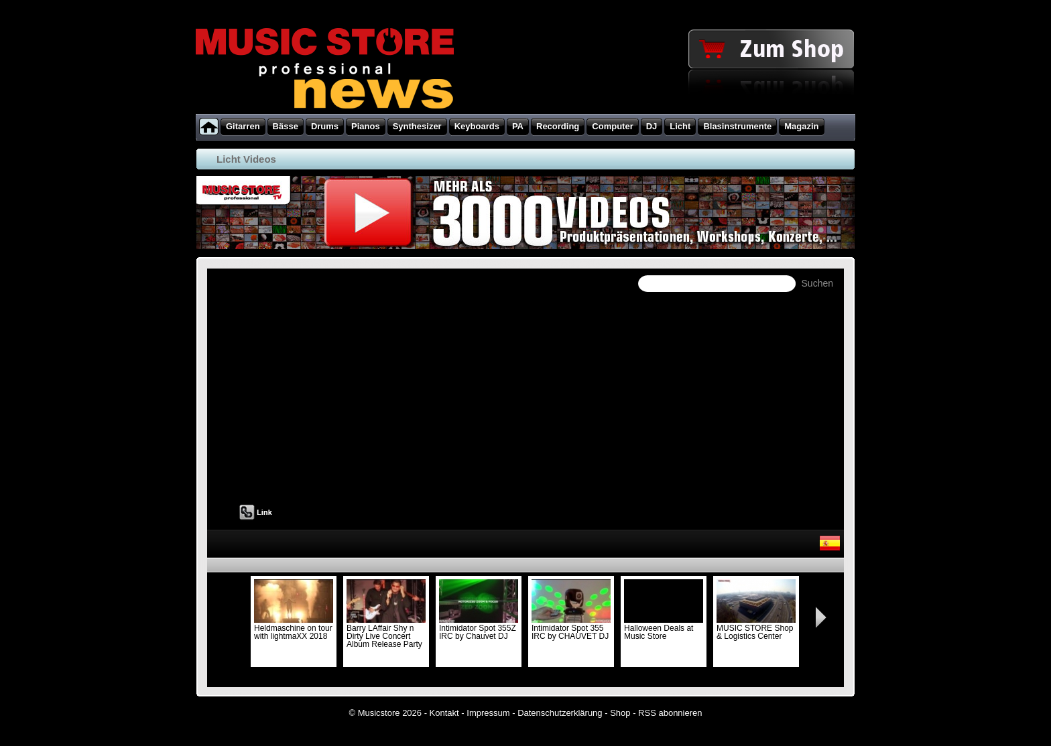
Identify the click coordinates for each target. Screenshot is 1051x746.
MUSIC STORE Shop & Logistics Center (756, 628)
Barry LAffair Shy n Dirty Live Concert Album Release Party (386, 632)
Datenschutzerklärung (559, 713)
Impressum (488, 713)
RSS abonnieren (670, 713)
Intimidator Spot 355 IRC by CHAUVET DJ (571, 628)
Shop (620, 713)
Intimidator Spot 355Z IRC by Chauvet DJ (478, 628)
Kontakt (444, 713)
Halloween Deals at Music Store (663, 628)
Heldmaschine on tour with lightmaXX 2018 (293, 628)
